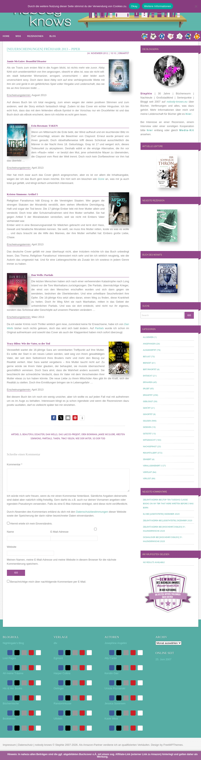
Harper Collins (62, 673)
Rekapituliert (150, 453)
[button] (53, 417)
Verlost (147, 478)
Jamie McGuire (106, 434)
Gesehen (147, 427)
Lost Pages (9, 658)
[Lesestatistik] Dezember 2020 (165, 514)
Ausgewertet (149, 350)
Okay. (134, 6)
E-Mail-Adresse (60, 536)
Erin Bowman (89, 434)
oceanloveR (149, 537)
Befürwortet (149, 369)
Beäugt (146, 356)
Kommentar (14, 464)
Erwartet (123, 53)
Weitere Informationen (157, 6)
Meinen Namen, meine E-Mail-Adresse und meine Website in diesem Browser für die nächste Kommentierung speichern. (61, 566)
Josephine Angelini (116, 643)
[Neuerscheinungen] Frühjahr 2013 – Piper (43, 49)
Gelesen (147, 421)
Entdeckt (147, 376)
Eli (144, 514)
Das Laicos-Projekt (69, 434)
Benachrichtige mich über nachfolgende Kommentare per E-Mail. (46, 586)
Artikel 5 (16, 434)
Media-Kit (186, 130)
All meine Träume (13, 673)
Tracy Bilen (67, 438)
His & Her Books (12, 688)
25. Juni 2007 (163, 659)
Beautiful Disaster (33, 434)
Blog (52, 36)
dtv (55, 643)
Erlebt (146, 388)
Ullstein (58, 718)
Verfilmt (147, 472)
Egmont (58, 658)
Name (10, 536)
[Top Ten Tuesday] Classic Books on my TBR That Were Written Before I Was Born (168, 504)
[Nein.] (196, 6)
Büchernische (11, 703)
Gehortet (148, 414)
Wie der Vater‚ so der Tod (90, 438)
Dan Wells (51, 434)
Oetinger (59, 688)
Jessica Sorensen (115, 703)
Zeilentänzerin (150, 500)
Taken (56, 438)
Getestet (147, 434)
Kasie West (111, 718)
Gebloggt (148, 401)
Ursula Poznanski (115, 688)
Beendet (147, 363)
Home (6, 36)
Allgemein (148, 337)
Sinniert (147, 459)
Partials (47, 438)
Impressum (9, 744)
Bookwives (9, 718)
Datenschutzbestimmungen (92, 516)
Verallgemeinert (151, 466)
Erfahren (148, 382)
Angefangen (149, 344)
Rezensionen (35, 36)
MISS (18, 36)
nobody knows (43, 744)
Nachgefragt (150, 446)
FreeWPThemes (173, 744)
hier (189, 113)
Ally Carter (111, 658)
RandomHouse (62, 703)
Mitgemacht (149, 440)
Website (11, 551)
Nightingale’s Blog (13, 643)
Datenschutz (25, 744)
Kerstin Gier (112, 673)
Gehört (146, 408)
